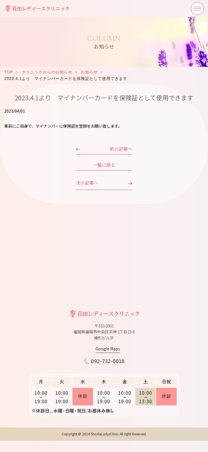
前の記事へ (121, 149)
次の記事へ (87, 183)
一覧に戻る (104, 165)
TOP (8, 72)
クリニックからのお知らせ (47, 72)
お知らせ (89, 72)
